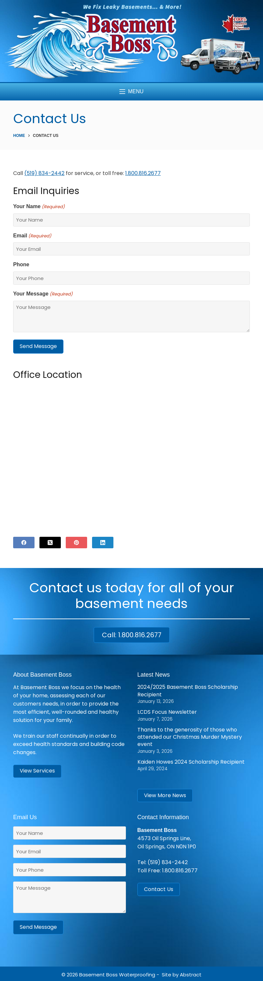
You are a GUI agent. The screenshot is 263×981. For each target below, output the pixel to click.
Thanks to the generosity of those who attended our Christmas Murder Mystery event (189, 736)
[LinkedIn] (102, 541)
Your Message (43, 294)
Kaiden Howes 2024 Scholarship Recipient (191, 761)
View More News (165, 794)
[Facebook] (24, 541)
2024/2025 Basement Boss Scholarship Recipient (187, 690)
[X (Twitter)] (50, 541)
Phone (21, 264)
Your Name (39, 207)
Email (32, 236)
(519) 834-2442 (168, 861)
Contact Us (158, 888)
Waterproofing (137, 973)
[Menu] (131, 92)
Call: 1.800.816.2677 (131, 634)
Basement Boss (98, 973)
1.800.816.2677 (143, 173)
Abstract (191, 973)
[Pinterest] (76, 541)
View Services (37, 770)
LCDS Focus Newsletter (167, 711)
